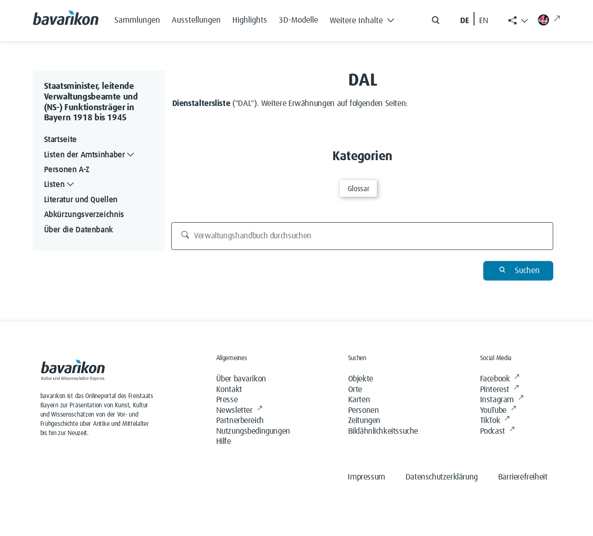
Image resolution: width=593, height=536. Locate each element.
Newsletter (239, 410)
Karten (359, 400)
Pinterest (499, 390)
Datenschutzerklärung (442, 477)
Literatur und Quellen (81, 200)
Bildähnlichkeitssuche (383, 431)
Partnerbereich (240, 421)
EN (483, 21)
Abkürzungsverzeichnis (84, 215)
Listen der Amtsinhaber (90, 155)
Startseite (60, 140)
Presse (227, 400)
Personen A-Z (66, 170)
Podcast (497, 431)
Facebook (499, 379)
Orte (355, 390)
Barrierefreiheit (523, 477)
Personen (363, 410)
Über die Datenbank (78, 230)
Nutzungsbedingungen (253, 431)
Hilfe (223, 441)
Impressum (366, 477)
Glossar (358, 189)
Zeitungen (364, 421)
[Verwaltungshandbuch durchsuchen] (362, 236)
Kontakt (229, 390)
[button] (364, 18)
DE (464, 21)
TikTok (495, 421)
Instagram (502, 400)
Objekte (360, 379)
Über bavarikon (241, 379)
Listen (60, 185)
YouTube (498, 410)
